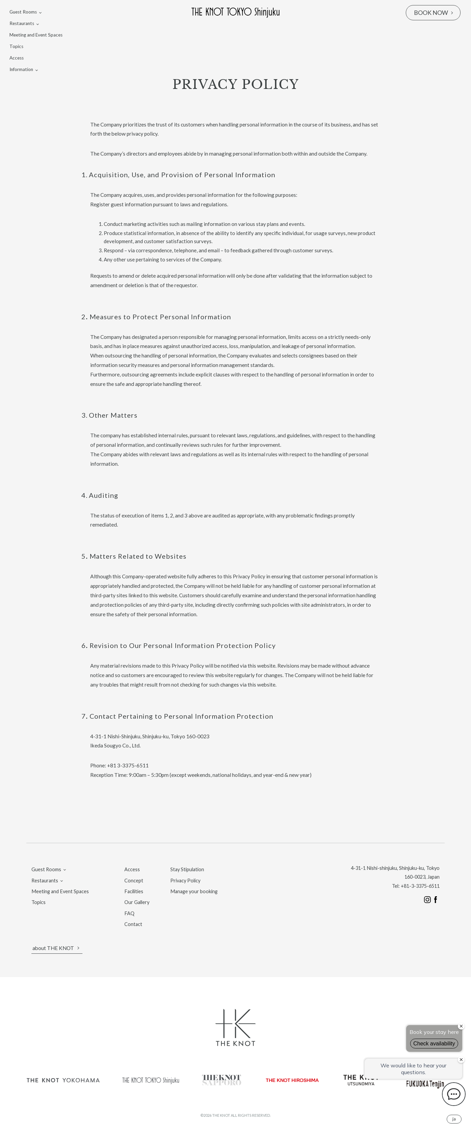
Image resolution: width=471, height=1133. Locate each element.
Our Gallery (136, 902)
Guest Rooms (23, 12)
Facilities (133, 891)
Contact (133, 924)
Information (21, 69)
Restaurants (21, 23)
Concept (133, 880)
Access (16, 58)
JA (454, 1119)
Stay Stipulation (187, 869)
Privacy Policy (185, 880)
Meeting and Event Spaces (36, 35)
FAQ (129, 913)
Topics (16, 46)
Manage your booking (194, 891)
